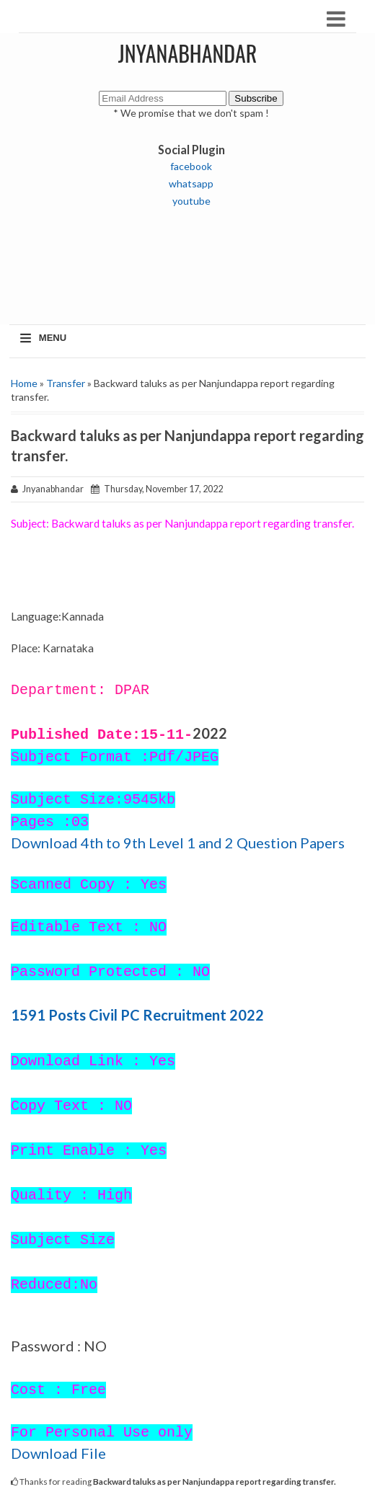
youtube (191, 201)
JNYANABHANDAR (187, 53)
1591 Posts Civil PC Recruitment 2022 (137, 1014)
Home (24, 383)
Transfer (65, 383)
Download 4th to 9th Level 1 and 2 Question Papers (178, 842)
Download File (58, 1453)
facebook (191, 166)
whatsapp (191, 183)
